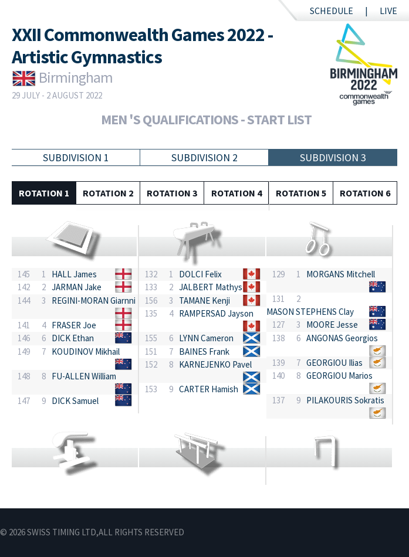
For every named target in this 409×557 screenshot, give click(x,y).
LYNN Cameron (206, 338)
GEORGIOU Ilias (334, 362)
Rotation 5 (301, 193)
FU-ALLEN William (84, 376)
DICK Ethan (73, 338)
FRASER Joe (74, 325)
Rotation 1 (44, 193)
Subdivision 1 (76, 157)
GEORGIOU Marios (339, 375)
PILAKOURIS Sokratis (345, 400)
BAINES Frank (204, 351)
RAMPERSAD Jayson (216, 313)
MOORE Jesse (332, 324)
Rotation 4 (236, 193)
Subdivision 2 (204, 157)
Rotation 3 (172, 193)
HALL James (74, 274)
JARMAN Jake (77, 287)
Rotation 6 (365, 193)
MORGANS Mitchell (340, 274)
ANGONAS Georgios (342, 338)
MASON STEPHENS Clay (310, 311)
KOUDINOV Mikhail (86, 351)
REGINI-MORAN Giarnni (94, 300)
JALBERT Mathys (210, 287)
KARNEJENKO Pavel (215, 364)
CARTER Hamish (208, 389)
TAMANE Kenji (204, 300)
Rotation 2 (108, 193)
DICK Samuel (75, 400)
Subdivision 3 (333, 157)
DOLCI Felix (200, 274)
